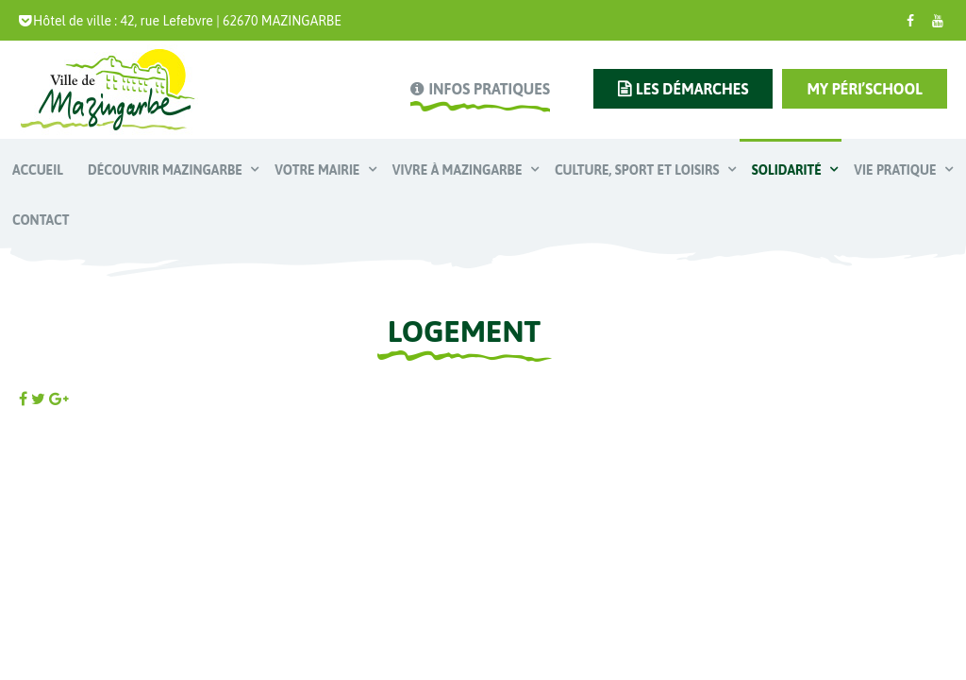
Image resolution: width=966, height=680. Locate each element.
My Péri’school (865, 88)
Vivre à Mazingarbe (458, 170)
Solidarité (788, 170)
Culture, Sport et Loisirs (639, 170)
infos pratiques (488, 88)
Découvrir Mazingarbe (166, 170)
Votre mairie (319, 170)
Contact (40, 220)
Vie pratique (897, 170)
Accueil (37, 170)
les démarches (692, 88)
